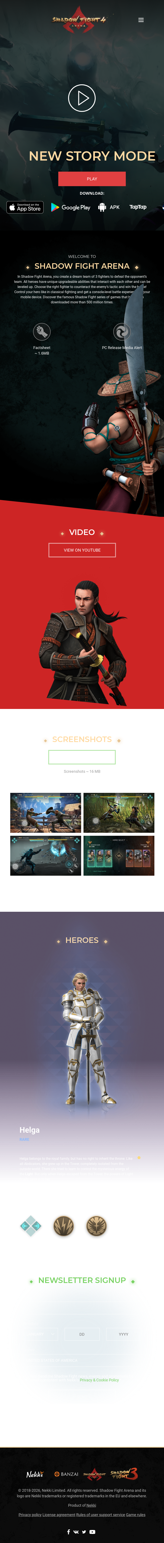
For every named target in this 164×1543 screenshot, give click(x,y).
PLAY (92, 178)
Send (82, 1396)
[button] (141, 1019)
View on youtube (82, 550)
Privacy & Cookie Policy (99, 1380)
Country (29, 1350)
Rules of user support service (100, 1514)
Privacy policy (30, 1514)
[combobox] (40, 1334)
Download (82, 757)
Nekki (91, 1505)
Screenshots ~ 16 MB (82, 771)
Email (27, 1297)
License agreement (58, 1514)
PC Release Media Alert (122, 347)
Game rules (135, 1514)
